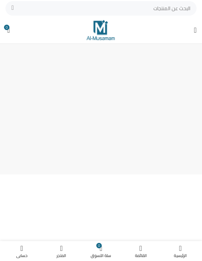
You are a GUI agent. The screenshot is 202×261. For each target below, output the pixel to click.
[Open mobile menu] (195, 30)
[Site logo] (101, 29)
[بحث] (101, 8)
